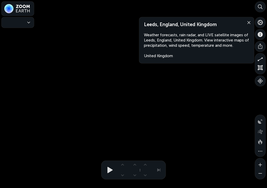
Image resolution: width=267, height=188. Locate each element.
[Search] (260, 7)
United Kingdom (158, 56)
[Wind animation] (260, 130)
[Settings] (260, 22)
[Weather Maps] (18, 22)
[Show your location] (260, 81)
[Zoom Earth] (18, 9)
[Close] (247, 22)
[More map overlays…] (260, 151)
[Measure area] (260, 69)
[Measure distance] (260, 58)
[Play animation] (108, 170)
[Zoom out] (260, 174)
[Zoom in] (260, 163)
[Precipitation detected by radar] (260, 120)
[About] (260, 34)
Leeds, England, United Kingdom (180, 24)
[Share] (260, 46)
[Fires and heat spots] (260, 141)
